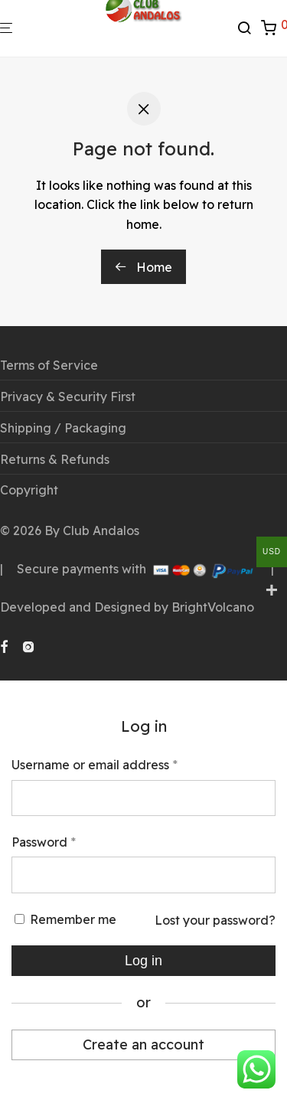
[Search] (248, 28)
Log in (143, 960)
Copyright (29, 490)
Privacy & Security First (67, 396)
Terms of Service (49, 365)
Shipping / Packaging (63, 428)
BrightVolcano (212, 607)
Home (143, 267)
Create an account (143, 1044)
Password (43, 841)
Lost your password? (215, 920)
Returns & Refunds (54, 459)
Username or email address (94, 764)
